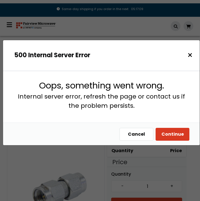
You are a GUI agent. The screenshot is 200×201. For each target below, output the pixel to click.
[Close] (190, 55)
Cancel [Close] (136, 134)
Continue (172, 134)
